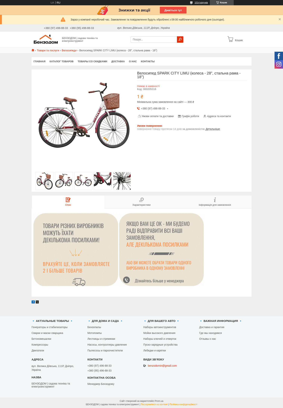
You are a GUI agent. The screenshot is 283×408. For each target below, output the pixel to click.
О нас (133, 61)
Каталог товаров (62, 61)
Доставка (118, 61)
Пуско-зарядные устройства (160, 344)
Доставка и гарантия (211, 327)
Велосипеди (69, 50)
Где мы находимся (210, 332)
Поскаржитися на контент (154, 404)
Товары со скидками (92, 61)
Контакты (148, 61)
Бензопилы (94, 327)
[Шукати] (180, 39)
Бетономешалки (41, 338)
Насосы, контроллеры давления (107, 344)
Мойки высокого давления (159, 332)
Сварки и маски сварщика (47, 332)
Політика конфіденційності (183, 404)
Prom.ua (159, 401)
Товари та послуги (48, 50)
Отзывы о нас (207, 338)
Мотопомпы (94, 332)
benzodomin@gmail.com (162, 365)
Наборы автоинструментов (159, 327)
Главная (40, 61)
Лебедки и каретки (154, 350)
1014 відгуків (201, 2)
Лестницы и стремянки (101, 338)
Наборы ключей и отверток (159, 338)
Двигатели (38, 350)
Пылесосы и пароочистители (105, 350)
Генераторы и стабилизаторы (50, 327)
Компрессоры (40, 344)
